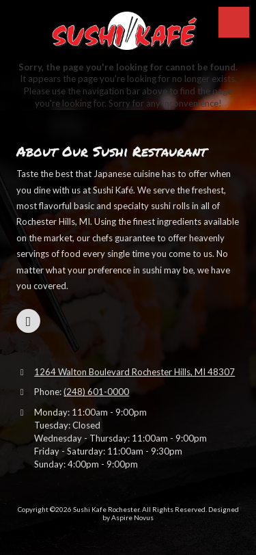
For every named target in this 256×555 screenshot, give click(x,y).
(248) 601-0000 (96, 391)
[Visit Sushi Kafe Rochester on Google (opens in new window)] (28, 321)
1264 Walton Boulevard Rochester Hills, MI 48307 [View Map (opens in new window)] (134, 371)
